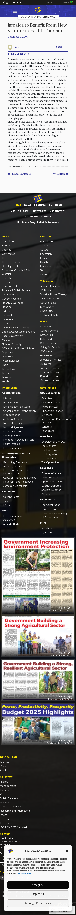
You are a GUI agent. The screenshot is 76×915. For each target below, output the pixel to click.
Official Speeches (50, 298)
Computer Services (11, 806)
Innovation (46, 266)
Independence (11, 415)
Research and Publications (15, 810)
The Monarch (48, 445)
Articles (4, 770)
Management (8, 785)
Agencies (46, 532)
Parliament (8, 356)
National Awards (12, 431)
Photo (3, 814)
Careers (4, 790)
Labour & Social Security (15, 327)
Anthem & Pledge (13, 419)
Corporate (31, 216)
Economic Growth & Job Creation (16, 272)
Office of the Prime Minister (18, 348)
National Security (11, 344)
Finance (44, 258)
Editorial (4, 819)
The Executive (49, 450)
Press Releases (10, 360)
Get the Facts (20, 210)
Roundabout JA (49, 376)
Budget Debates (51, 485)
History (7, 398)
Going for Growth (50, 347)
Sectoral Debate (49, 315)
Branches (46, 436)
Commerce (8, 253)
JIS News (45, 290)
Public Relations (9, 798)
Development (10, 266)
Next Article (59, 173)
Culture (6, 258)
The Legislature (50, 454)
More (5, 510)
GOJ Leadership (50, 393)
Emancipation (11, 402)
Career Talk (46, 334)
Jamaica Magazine (50, 286)
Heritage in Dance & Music (18, 439)
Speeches (46, 467)
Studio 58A (46, 310)
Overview (46, 398)
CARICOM (9, 520)
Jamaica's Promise (50, 359)
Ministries (46, 528)
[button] (67, 850)
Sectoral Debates (51, 489)
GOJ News (46, 351)
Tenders (4, 823)
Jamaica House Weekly (53, 294)
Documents (47, 499)
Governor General (12, 298)
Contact (46, 216)
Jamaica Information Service (38, 17)
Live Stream (47, 306)
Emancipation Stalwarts (16, 406)
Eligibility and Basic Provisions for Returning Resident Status (17, 470)
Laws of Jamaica (50, 509)
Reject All (38, 894)
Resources (8, 491)
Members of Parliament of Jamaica (56, 421)
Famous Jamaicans (14, 448)
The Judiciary (48, 458)
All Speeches (48, 494)
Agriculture (8, 241)
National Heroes (12, 423)
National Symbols (13, 427)
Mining (6, 340)
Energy (6, 282)
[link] (4, 2)
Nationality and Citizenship (18, 481)
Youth (5, 381)
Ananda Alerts (11, 524)
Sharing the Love (50, 372)
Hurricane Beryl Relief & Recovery (38, 222)
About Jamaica (11, 393)
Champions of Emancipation (19, 410)
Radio (58, 204)
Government (57, 210)
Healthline (46, 355)
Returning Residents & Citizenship (16, 455)
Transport (7, 377)
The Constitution (50, 504)
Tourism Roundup (50, 368)
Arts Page (46, 326)
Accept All (38, 885)
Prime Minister (49, 406)
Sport (5, 364)
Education (8, 278)
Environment (9, 286)
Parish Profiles (11, 443)
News (27, 204)
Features (40, 204)
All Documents (49, 517)
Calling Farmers (49, 330)
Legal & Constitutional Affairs (18, 331)
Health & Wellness (12, 302)
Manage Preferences (38, 903)
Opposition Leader (52, 410)
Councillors (47, 430)
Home (17, 204)
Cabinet (6, 249)
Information (39, 210)
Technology (8, 369)
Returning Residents (15, 462)
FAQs (6, 505)
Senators (46, 426)
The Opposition (50, 462)
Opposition (8, 352)
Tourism (6, 373)
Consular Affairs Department (19, 477)
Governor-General (51, 402)
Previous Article (19, 173)
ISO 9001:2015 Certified (13, 827)
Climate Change (11, 262)
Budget (6, 245)
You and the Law (49, 380)
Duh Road (46, 339)
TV (50, 204)
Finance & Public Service (16, 290)
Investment (9, 319)
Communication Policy (54, 513)
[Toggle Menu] (15, 11)
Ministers (46, 415)
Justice (6, 323)
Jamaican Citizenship (15, 485)
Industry (6, 311)
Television (5, 762)
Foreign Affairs (10, 294)
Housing (7, 306)
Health (44, 262)
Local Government (12, 335)
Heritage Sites (11, 435)
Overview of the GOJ (53, 441)
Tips (5, 501)
